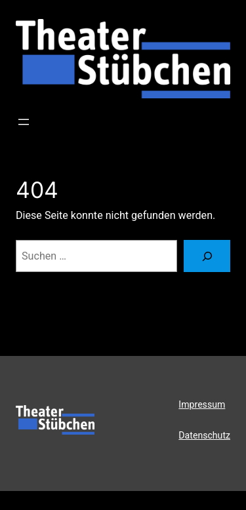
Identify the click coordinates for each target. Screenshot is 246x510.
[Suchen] (207, 256)
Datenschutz (204, 435)
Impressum (201, 404)
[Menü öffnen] (23, 122)
